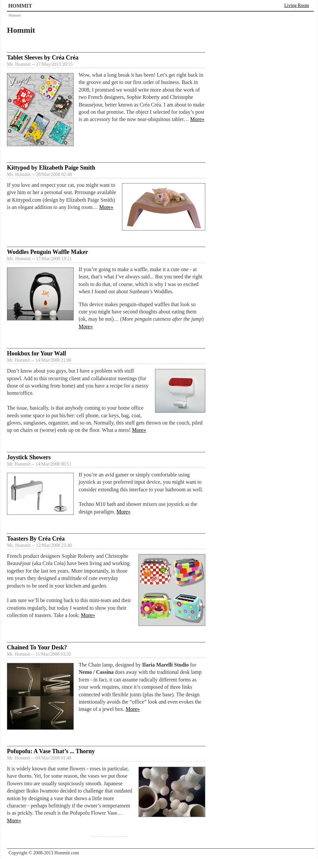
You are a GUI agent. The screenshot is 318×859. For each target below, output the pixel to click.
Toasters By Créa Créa (36, 538)
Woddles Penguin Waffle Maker (47, 252)
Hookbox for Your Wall (36, 353)
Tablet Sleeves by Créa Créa (42, 57)
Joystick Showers (29, 457)
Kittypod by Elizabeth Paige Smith (51, 167)
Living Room (296, 5)
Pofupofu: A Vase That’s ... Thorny (51, 751)
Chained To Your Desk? (37, 647)
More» (197, 119)
